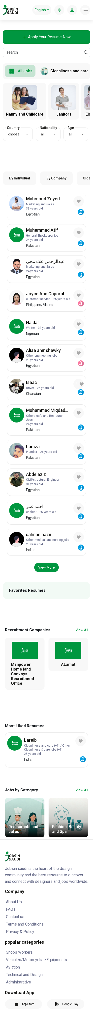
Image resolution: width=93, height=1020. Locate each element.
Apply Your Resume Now (47, 37)
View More (46, 567)
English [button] (40, 10)
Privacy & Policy (20, 931)
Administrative (18, 982)
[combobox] (18, 134)
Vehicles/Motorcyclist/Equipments (36, 959)
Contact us (15, 916)
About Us (14, 901)
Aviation (13, 967)
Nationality (48, 128)
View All (82, 630)
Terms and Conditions (25, 924)
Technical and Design (24, 974)
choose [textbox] (14, 134)
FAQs (10, 909)
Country (13, 128)
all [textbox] (42, 134)
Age (70, 128)
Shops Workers (19, 952)
